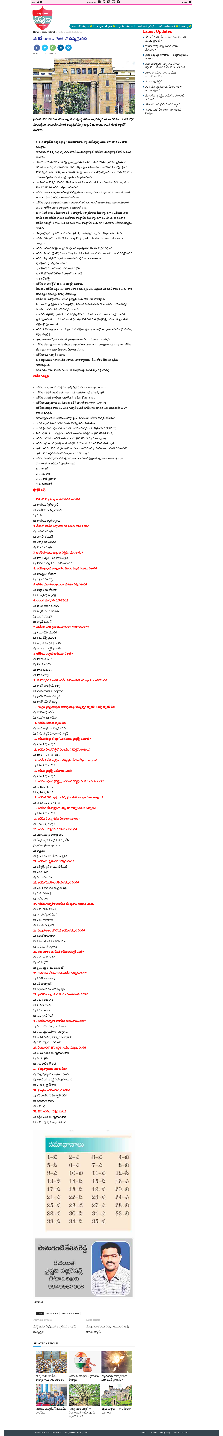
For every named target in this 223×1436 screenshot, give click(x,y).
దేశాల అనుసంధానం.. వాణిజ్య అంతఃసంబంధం (160, 75)
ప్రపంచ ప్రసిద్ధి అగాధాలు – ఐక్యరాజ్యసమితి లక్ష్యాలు (166, 57)
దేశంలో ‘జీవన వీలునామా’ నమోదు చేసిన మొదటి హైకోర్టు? (166, 39)
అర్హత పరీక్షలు (106, 26)
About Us (142, 1433)
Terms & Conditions (180, 1433)
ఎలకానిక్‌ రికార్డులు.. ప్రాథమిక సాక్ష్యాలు (84, 1378)
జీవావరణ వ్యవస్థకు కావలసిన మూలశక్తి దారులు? (165, 98)
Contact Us (153, 1433)
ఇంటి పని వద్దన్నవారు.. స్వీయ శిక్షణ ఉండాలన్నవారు (163, 89)
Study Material (48, 32)
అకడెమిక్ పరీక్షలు (81, 26)
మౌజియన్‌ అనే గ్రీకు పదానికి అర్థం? (162, 105)
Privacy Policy (165, 1433)
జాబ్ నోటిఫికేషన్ (146, 26)
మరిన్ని (186, 26)
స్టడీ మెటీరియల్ (168, 26)
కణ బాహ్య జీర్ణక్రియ (155, 82)
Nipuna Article (52, 1313)
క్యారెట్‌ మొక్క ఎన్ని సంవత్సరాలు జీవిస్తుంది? (161, 48)
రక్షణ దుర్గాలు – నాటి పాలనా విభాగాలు (116, 1411)
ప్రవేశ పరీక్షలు (126, 26)
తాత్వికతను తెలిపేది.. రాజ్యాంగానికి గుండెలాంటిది (50, 1378)
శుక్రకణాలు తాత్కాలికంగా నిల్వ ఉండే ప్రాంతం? (114, 1378)
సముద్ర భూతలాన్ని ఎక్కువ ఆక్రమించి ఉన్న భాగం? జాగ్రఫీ (107, 1329)
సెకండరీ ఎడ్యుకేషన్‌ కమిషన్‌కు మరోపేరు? (51, 1411)
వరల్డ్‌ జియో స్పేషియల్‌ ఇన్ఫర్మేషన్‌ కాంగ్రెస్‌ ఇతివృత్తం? (54, 1329)
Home (36, 32)
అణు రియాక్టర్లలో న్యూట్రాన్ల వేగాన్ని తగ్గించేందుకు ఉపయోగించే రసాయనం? (165, 66)
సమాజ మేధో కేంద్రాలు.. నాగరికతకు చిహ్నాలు (163, 112)
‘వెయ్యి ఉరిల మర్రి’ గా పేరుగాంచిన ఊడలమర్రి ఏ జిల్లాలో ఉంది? (82, 1413)
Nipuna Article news (70, 1313)
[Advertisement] (14, 47)
